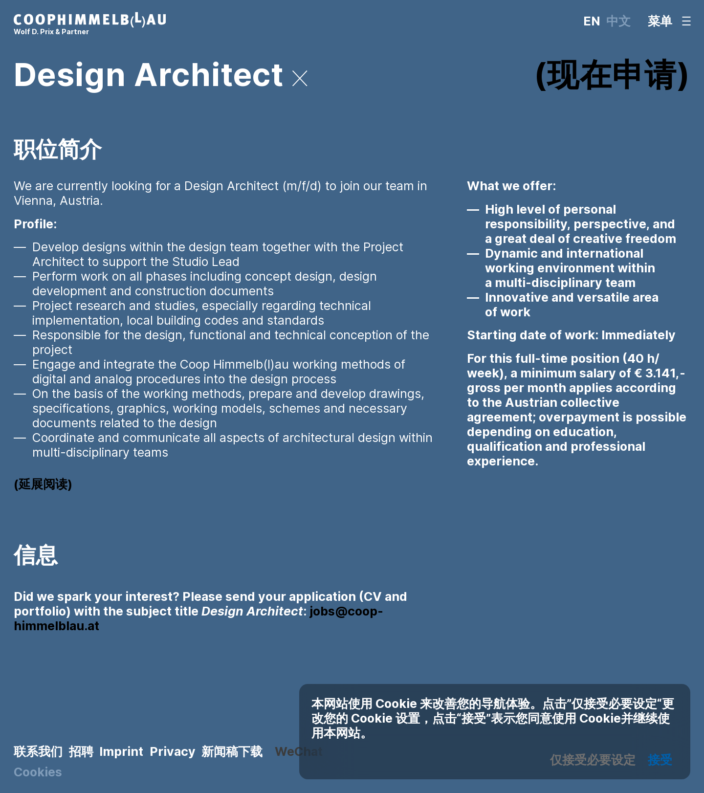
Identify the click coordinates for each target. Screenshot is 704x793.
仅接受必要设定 (593, 759)
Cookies (38, 772)
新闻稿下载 (232, 751)
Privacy (173, 751)
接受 (660, 759)
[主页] (90, 25)
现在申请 (612, 74)
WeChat (299, 751)
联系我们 (38, 751)
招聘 (81, 751)
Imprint (121, 751)
